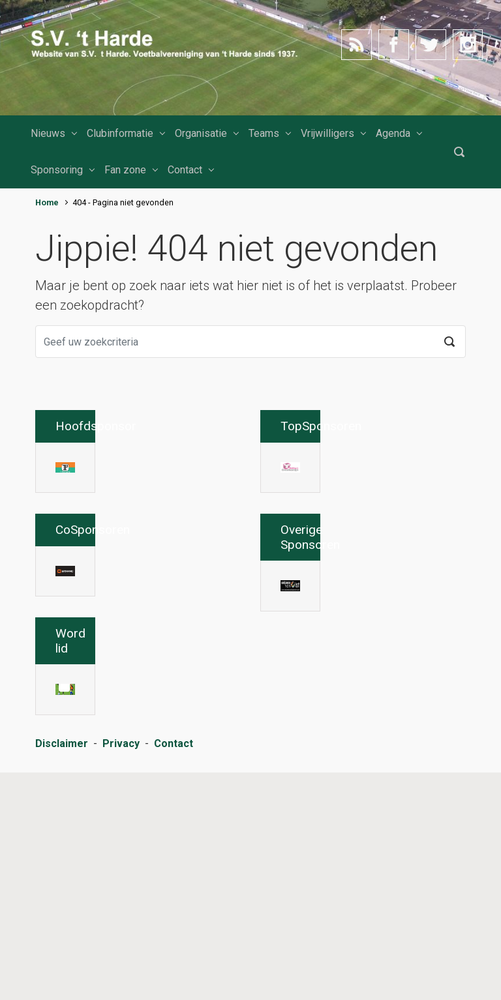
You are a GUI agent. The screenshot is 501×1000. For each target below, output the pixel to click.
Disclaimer (61, 971)
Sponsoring (57, 170)
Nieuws (48, 133)
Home (47, 202)
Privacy (121, 971)
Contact (185, 170)
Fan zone (125, 170)
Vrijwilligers (327, 133)
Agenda (393, 133)
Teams (264, 133)
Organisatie (201, 133)
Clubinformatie (120, 133)
